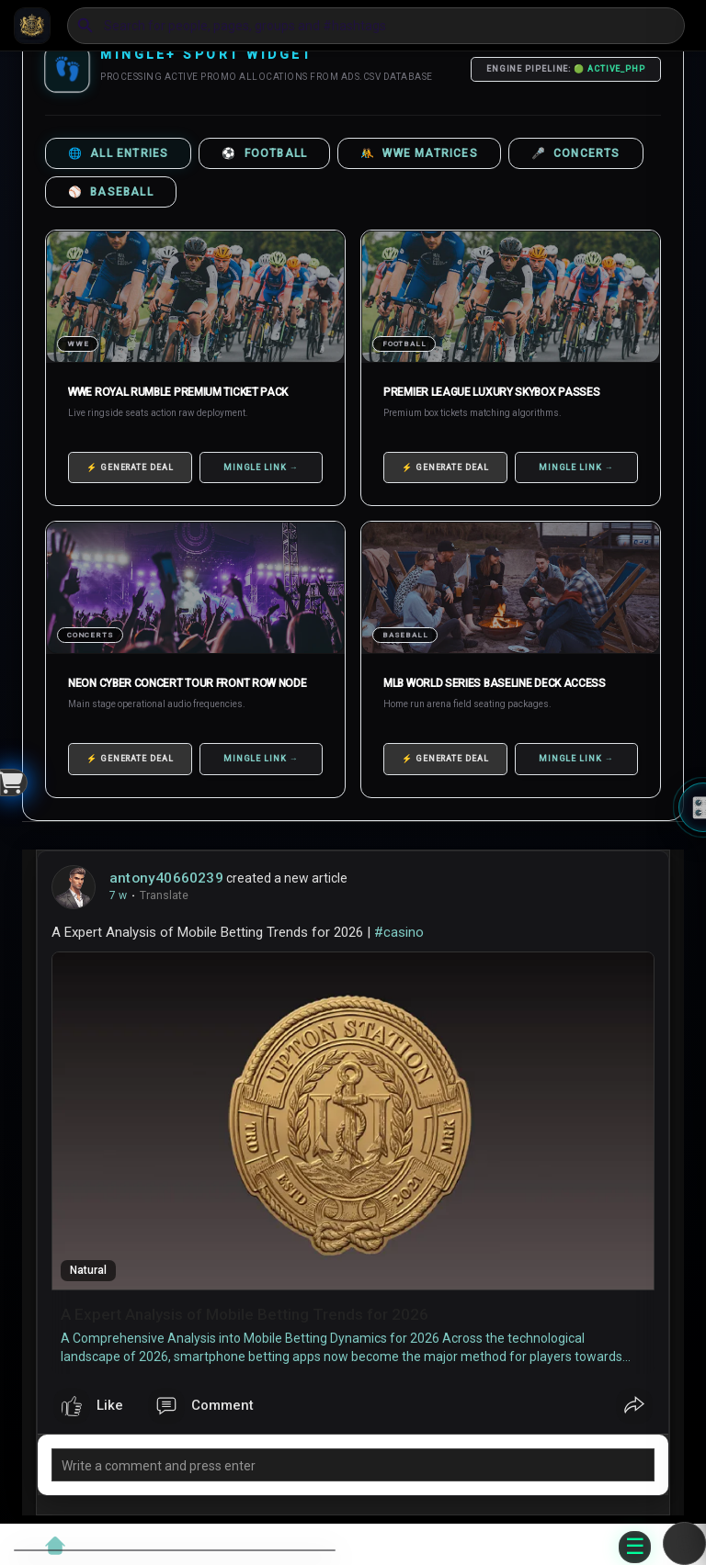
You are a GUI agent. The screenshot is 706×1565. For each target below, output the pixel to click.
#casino (399, 932)
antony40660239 (166, 878)
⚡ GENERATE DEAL (130, 467)
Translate (164, 895)
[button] (376, 25)
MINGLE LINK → (261, 467)
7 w (118, 895)
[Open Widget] (14, 782)
